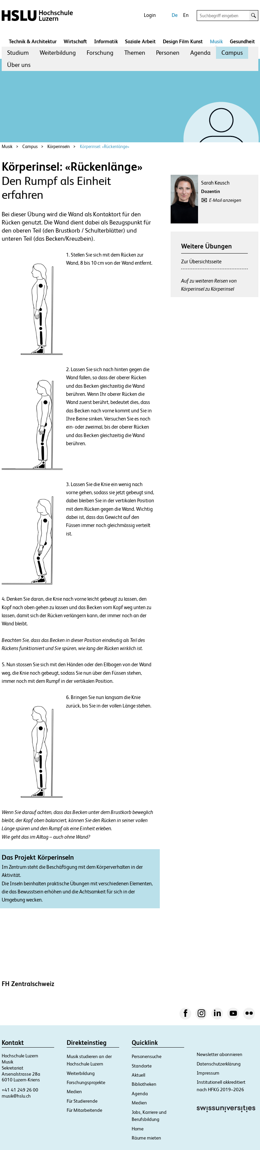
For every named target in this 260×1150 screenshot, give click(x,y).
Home (138, 1128)
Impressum (208, 1073)
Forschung (100, 52)
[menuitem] (18, 53)
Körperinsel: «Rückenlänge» (104, 146)
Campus (232, 52)
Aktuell (138, 1075)
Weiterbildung (58, 52)
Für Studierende (82, 1101)
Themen (134, 52)
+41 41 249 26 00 (20, 1090)
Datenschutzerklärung (219, 1064)
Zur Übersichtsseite (201, 261)
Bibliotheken (144, 1084)
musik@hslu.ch (16, 1096)
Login (150, 15)
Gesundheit (242, 41)
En (186, 15)
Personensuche (146, 1056)
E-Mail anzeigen (225, 200)
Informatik (106, 41)
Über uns (18, 64)
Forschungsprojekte (86, 1082)
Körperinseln (58, 146)
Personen (167, 52)
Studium (18, 52)
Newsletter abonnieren (219, 1054)
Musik (216, 41)
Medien (74, 1091)
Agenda (200, 52)
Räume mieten (146, 1138)
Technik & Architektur (33, 41)
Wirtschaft (75, 41)
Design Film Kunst (183, 41)
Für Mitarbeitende (84, 1110)
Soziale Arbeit (140, 41)
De (175, 15)
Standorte (142, 1066)
